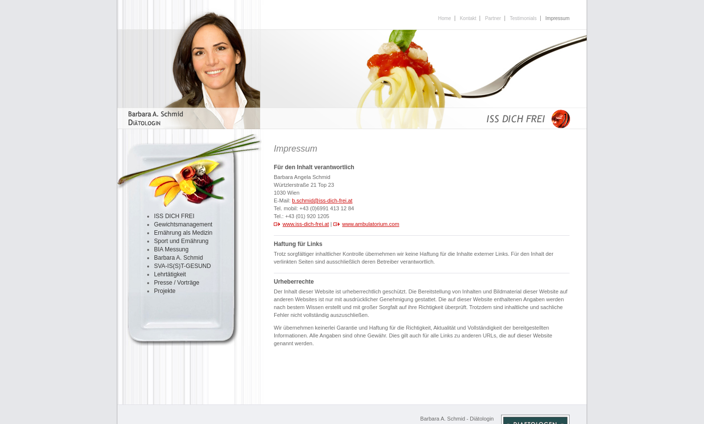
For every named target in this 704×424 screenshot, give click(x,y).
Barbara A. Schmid (178, 257)
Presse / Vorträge (176, 282)
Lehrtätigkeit (170, 274)
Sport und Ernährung (181, 241)
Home (444, 18)
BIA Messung (171, 249)
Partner (493, 18)
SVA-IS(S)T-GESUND (182, 266)
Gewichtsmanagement (183, 224)
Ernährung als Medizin (183, 232)
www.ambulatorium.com (370, 224)
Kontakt (468, 18)
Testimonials (523, 18)
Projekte (165, 291)
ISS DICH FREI (174, 216)
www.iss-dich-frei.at (306, 224)
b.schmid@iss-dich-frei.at (322, 200)
